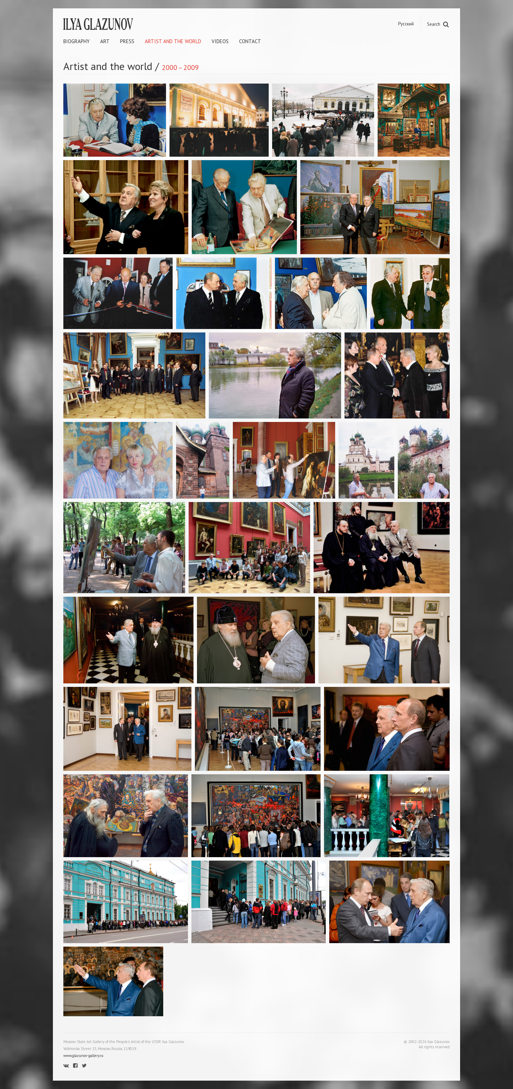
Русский (406, 24)
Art (105, 41)
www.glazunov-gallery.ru (83, 1055)
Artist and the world (173, 41)
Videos (220, 41)
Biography (76, 41)
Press (127, 41)
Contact (250, 41)
